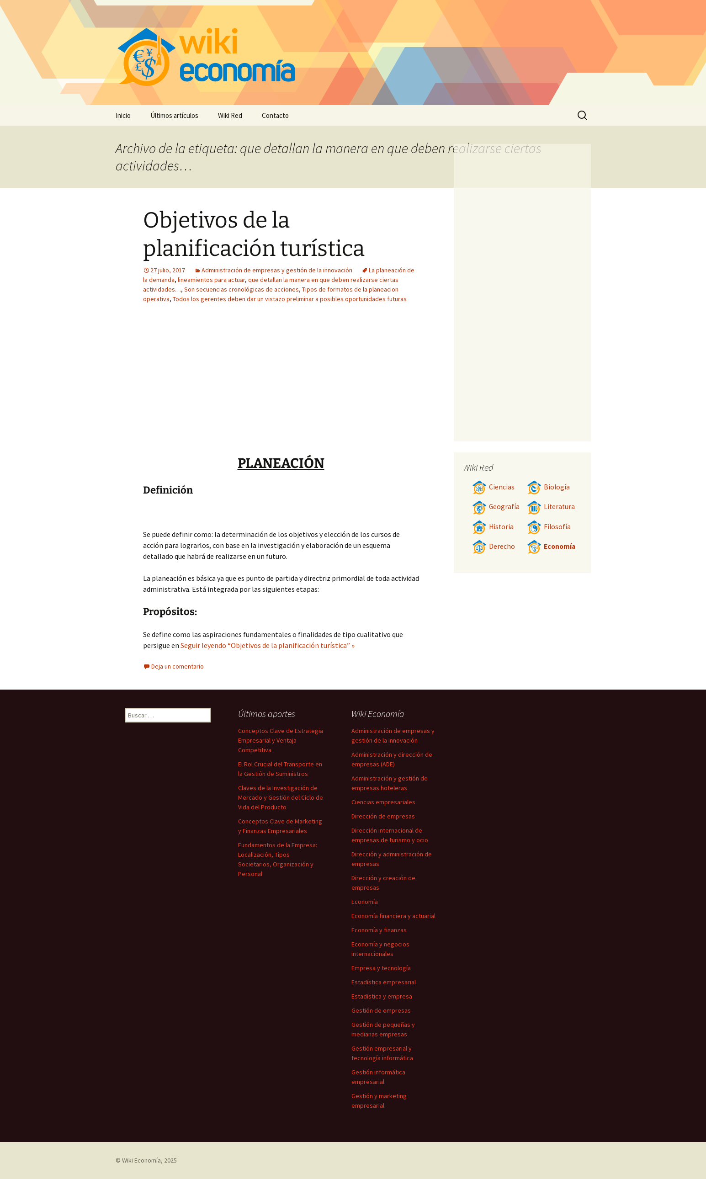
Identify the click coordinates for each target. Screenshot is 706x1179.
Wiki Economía (141, 1160)
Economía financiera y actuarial (393, 916)
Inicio (123, 115)
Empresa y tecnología (381, 968)
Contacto (275, 115)
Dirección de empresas (383, 816)
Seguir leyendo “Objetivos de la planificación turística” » (267, 645)
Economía (551, 546)
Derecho (493, 546)
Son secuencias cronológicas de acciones (241, 289)
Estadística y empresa (381, 996)
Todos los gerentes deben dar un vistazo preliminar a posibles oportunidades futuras (290, 299)
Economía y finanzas (379, 930)
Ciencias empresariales (383, 802)
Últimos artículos (174, 115)
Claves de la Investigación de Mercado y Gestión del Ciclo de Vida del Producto (280, 797)
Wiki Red (230, 115)
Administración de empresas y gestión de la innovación (277, 270)
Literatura (551, 506)
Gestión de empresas (381, 1010)
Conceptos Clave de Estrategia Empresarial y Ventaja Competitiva (280, 740)
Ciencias (493, 487)
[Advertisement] (337, 386)
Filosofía (549, 526)
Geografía (496, 506)
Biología (548, 487)
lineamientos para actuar (211, 280)
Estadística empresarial (383, 982)
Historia (493, 526)
